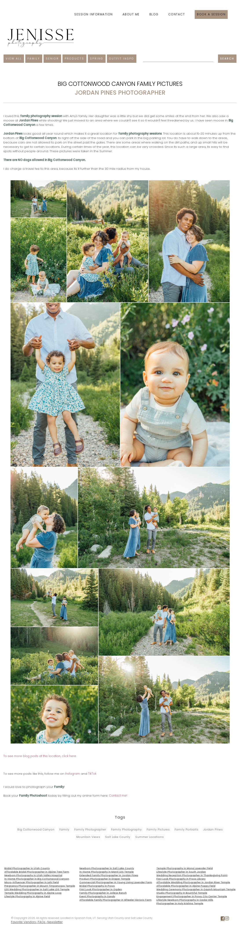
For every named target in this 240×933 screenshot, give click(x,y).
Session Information (93, 14)
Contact (176, 14)
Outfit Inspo (121, 58)
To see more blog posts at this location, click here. (40, 756)
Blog (154, 14)
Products (74, 58)
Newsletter (55, 922)
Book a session (211, 14)
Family (33, 58)
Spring (96, 58)
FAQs (41, 922)
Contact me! (118, 796)
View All (14, 58)
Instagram (72, 774)
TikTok (92, 774)
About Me (131, 14)
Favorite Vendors (23, 922)
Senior (52, 58)
